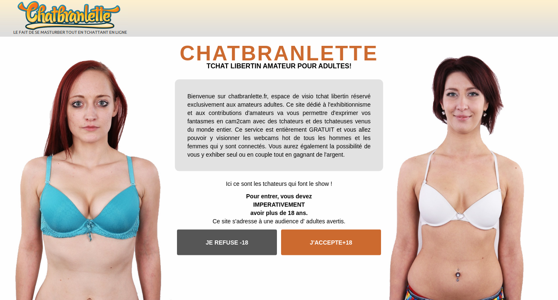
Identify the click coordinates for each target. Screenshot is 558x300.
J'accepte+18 (331, 242)
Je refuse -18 (227, 242)
